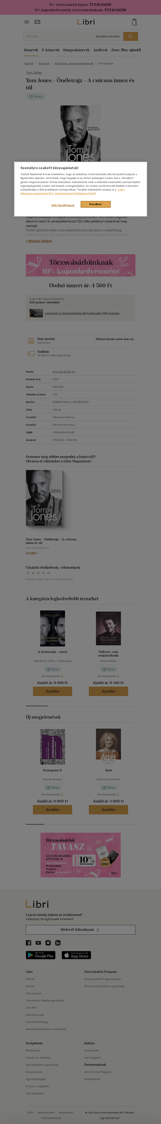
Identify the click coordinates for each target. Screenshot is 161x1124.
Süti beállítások (62, 205)
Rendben (95, 204)
